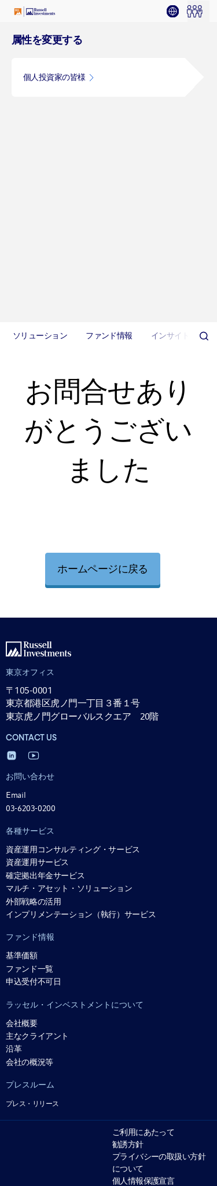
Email (15, 494)
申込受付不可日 (33, 681)
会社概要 (22, 722)
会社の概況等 (29, 762)
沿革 (13, 748)
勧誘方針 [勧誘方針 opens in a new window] (128, 844)
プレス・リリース (32, 804)
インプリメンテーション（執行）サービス (81, 614)
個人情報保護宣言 (143, 880)
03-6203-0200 (31, 507)
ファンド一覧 (29, 668)
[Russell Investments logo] (35, 11)
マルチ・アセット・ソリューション (69, 588)
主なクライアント (37, 735)
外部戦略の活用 (33, 600)
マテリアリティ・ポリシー (158, 1038)
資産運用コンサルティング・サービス (73, 549)
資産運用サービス (37, 562)
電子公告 (128, 965)
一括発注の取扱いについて (158, 1051)
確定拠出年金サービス (45, 575)
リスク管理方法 (139, 1002)
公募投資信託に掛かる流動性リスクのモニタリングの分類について (158, 1099)
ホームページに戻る (102, 268)
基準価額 (22, 655)
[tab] (176, 12)
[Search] (203, 36)
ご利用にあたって (143, 832)
